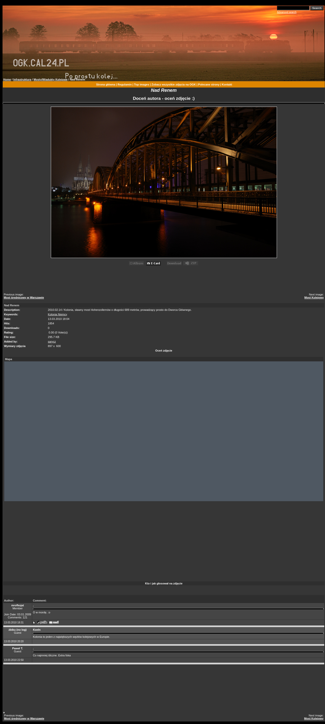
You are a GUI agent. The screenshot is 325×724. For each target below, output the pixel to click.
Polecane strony (209, 84)
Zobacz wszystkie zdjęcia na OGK (173, 84)
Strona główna (105, 84)
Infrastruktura (22, 79)
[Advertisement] (164, 280)
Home (7, 79)
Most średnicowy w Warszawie (24, 297)
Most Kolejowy (314, 297)
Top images (141, 84)
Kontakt (227, 84)
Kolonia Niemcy (57, 314)
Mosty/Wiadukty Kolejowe (51, 79)
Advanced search (286, 12)
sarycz (52, 341)
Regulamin (124, 84)
